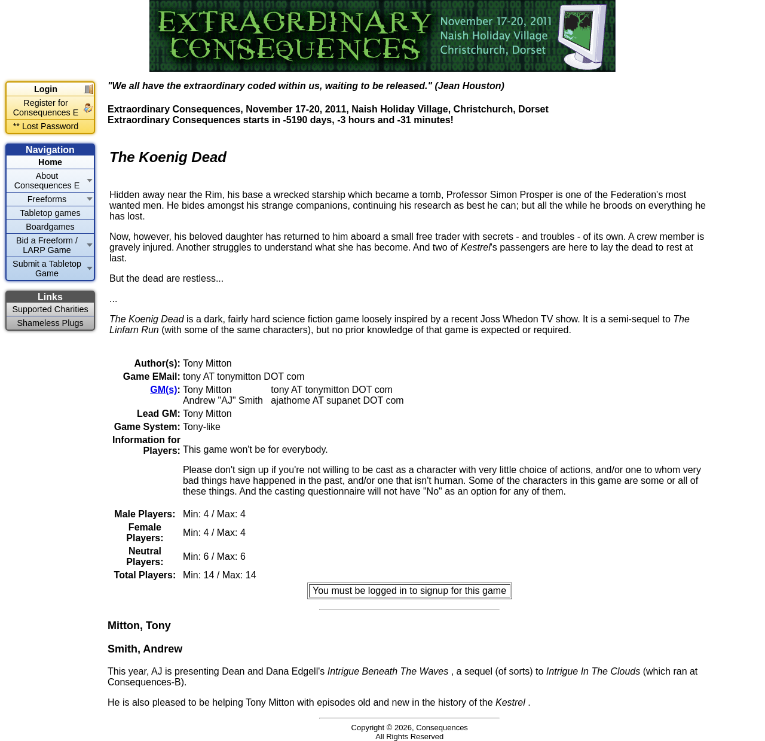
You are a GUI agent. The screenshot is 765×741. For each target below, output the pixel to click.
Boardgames (50, 226)
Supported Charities (50, 309)
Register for (46, 107)
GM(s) (163, 390)
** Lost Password (46, 126)
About (47, 180)
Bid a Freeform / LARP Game (47, 245)
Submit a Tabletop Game (47, 268)
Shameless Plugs (50, 323)
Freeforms (47, 199)
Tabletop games (50, 213)
